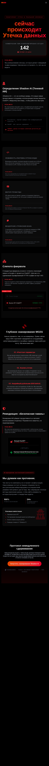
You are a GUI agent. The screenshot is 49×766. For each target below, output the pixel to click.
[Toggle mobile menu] (46, 2)
